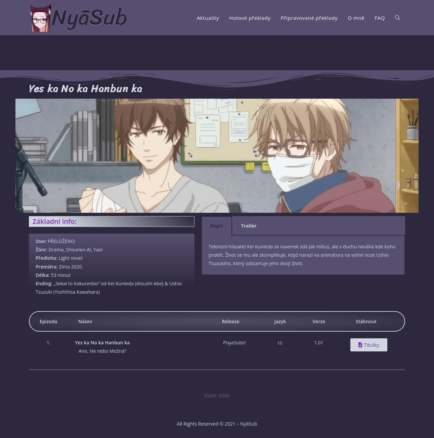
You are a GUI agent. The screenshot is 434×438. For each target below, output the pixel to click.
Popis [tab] (216, 226)
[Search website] (397, 17)
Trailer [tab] (249, 226)
